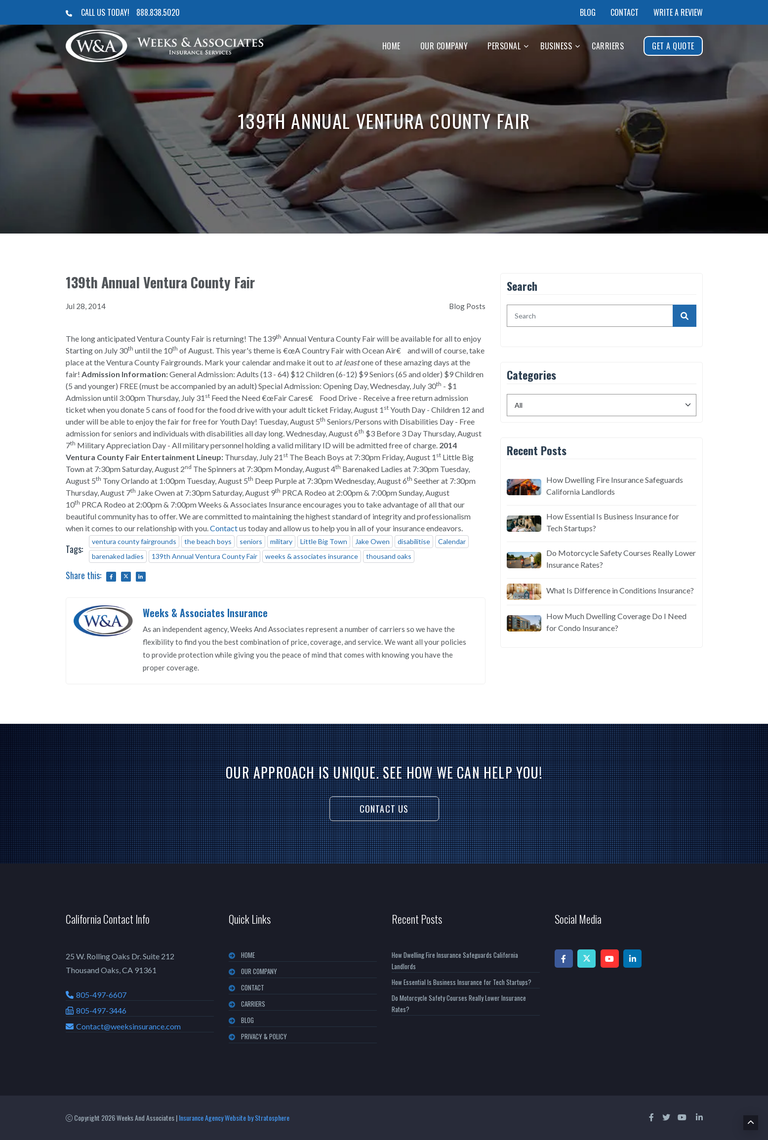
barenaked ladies (118, 556)
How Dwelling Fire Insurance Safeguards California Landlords (614, 485)
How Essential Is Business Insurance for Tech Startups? (612, 522)
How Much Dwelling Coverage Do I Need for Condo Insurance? (616, 621)
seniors (251, 541)
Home (391, 46)
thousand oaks (388, 556)
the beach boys (208, 541)
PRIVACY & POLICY (264, 1036)
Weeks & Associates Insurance (205, 612)
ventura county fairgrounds (134, 541)
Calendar (452, 541)
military (281, 541)
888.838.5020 (158, 12)
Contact (624, 12)
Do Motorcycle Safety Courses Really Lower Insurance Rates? (621, 558)
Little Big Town (323, 541)
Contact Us (384, 808)
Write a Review (678, 12)
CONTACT (252, 987)
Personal (504, 46)
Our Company (444, 46)
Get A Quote (673, 46)
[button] (526, 45)
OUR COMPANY (259, 971)
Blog (588, 12)
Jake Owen (372, 541)
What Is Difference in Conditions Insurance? (620, 590)
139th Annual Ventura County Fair (204, 556)
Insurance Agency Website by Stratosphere (234, 1117)
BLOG (247, 1020)
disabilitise (414, 541)
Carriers (608, 46)
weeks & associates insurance (311, 556)
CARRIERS (253, 1004)
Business (556, 46)
